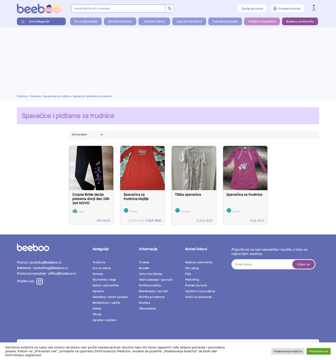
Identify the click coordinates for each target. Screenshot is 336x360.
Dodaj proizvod (252, 8)
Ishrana (98, 274)
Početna (22, 96)
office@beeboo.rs (61, 273)
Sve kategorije (39, 21)
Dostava (144, 303)
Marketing (192, 279)
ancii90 (236, 211)
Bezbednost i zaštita (106, 303)
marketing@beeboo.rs (49, 268)
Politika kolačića (150, 285)
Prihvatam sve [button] (318, 351)
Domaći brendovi (120, 21)
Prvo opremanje (86, 21)
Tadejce (185, 211)
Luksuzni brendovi (189, 21)
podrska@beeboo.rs (45, 262)
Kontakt (144, 268)
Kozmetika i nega (104, 279)
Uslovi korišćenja (150, 274)
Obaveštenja (147, 308)
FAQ (188, 274)
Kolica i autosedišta (106, 285)
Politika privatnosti (152, 297)
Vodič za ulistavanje (198, 297)
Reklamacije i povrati (153, 291)
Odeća (97, 308)
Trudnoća (34, 96)
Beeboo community (300, 21)
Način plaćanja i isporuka (155, 279)
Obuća (97, 314)
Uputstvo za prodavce (200, 291)
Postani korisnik (287, 8)
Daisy (81, 211)
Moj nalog (192, 268)
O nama (144, 262)
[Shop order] (87, 134)
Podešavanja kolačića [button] (288, 351)
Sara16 (133, 211)
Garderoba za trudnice (56, 96)
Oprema (98, 291)
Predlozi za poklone (262, 21)
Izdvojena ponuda (225, 21)
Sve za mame (102, 268)
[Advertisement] (168, 62)
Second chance (154, 21)
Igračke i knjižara (104, 320)
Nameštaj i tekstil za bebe (110, 297)
